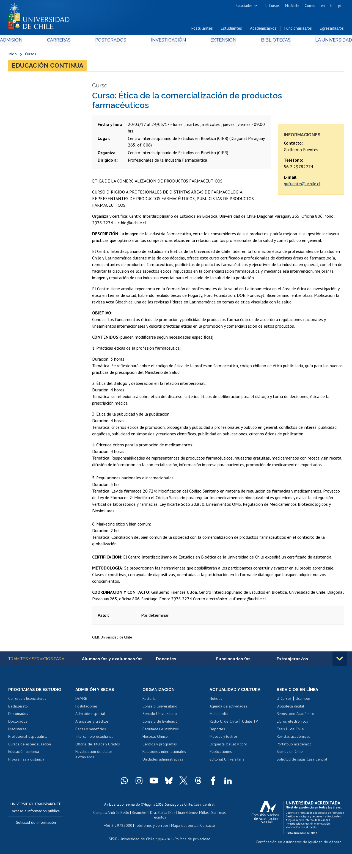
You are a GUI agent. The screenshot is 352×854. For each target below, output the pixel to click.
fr (331, 5)
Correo (310, 5)
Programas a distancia (26, 761)
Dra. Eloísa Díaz (162, 814)
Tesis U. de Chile (290, 731)
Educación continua (51, 67)
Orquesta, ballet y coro (228, 746)
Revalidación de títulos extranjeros (93, 757)
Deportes (217, 731)
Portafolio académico (294, 746)
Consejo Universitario (159, 708)
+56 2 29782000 (120, 826)
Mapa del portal (181, 826)
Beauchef (140, 814)
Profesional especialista (28, 739)
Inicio (12, 55)
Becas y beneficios (90, 731)
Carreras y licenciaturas (27, 701)
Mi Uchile (292, 5)
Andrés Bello (121, 814)
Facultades (244, 5)
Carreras (64, 42)
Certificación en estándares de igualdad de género (305, 844)
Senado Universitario (159, 716)
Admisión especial (90, 716)
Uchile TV (250, 724)
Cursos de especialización (29, 746)
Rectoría (149, 701)
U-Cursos (272, 5)
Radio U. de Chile (224, 724)
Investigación (167, 42)
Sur (210, 814)
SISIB (116, 839)
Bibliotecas (268, 42)
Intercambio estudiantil (94, 739)
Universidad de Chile (138, 839)
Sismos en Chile (290, 754)
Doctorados (17, 724)
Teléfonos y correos (151, 826)
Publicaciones (221, 754)
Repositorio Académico (295, 716)
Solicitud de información (36, 825)
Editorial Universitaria (227, 761)
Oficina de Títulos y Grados (97, 746)
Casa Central (204, 806)
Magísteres (17, 731)
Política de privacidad (190, 839)
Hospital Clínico (155, 739)
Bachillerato (18, 708)
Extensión (219, 42)
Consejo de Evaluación (161, 724)
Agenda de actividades (228, 708)
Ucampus (303, 701)
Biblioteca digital (290, 708)
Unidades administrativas (162, 761)
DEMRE (81, 701)
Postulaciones (86, 708)
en (323, 5)
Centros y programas (159, 746)
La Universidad (323, 42)
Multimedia (219, 716)
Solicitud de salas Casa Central (302, 761)
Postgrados (113, 42)
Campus (103, 814)
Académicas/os (263, 29)
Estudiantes (231, 29)
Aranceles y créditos (92, 724)
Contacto (203, 826)
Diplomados (18, 716)
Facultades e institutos (160, 731)
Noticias (216, 701)
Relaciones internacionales (164, 754)
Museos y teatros (224, 739)
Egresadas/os (332, 29)
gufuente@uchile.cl (302, 186)
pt (339, 5)
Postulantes (202, 29)
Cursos (30, 55)
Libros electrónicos (292, 724)
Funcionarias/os (298, 29)
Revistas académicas (293, 739)
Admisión (20, 42)
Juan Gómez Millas (191, 814)
